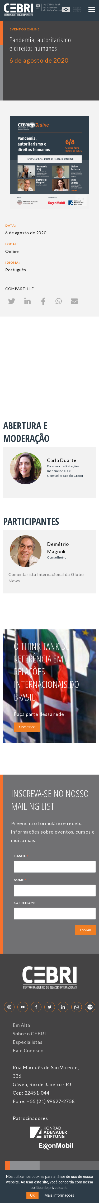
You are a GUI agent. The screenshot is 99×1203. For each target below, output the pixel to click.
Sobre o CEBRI (29, 1033)
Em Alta (21, 1025)
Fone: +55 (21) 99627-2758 (44, 1101)
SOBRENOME (24, 903)
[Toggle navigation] (91, 9)
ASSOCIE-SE (27, 727)
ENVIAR (85, 930)
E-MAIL (21, 856)
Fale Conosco (28, 1050)
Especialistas (28, 1042)
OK (32, 1195)
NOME (20, 880)
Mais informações (59, 1195)
